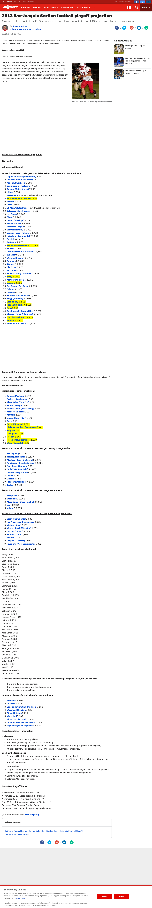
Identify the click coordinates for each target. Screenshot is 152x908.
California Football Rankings (17, 834)
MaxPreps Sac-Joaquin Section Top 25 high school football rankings (137, 61)
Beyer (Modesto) (15, 424)
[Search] (136, 7)
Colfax (10, 475)
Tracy (9, 276)
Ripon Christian (14, 713)
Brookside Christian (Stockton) (22, 706)
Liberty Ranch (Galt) (16, 417)
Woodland (12, 498)
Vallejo (10, 508)
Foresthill (11, 700)
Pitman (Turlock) (15, 304)
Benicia (10, 248)
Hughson (11, 430)
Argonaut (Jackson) (16, 182)
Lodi (9, 504)
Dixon (10, 217)
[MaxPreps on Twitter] (142, 1)
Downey (11, 292)
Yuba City (11, 254)
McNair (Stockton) (15, 279)
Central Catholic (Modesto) (20, 179)
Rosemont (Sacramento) (18, 439)
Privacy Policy (21, 898)
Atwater (11, 264)
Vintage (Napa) (14, 525)
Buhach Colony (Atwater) (19, 273)
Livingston (12, 433)
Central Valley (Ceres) (17, 472)
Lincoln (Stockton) (15, 317)
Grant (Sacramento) (16, 518)
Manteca (11, 414)
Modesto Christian (16, 411)
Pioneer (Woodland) (16, 481)
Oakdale (11, 239)
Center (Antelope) (15, 220)
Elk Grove (11, 267)
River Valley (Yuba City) (18, 402)
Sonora (10, 537)
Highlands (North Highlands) (20, 725)
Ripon (10, 204)
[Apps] (129, 7)
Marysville (12, 495)
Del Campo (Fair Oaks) (17, 285)
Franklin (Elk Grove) (16, 323)
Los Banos (12, 214)
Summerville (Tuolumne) (19, 185)
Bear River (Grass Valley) (19, 198)
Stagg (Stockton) (15, 298)
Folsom (10, 289)
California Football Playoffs (71, 831)
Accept (104, 896)
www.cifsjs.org (32, 814)
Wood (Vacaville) (15, 442)
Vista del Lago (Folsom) (18, 232)
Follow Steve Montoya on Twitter (26, 29)
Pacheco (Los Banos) (17, 399)
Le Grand (11, 703)
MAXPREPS (7, 2)
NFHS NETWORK (28, 2)
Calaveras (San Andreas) (18, 210)
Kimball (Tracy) (14, 534)
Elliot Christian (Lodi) (17, 719)
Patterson (11, 242)
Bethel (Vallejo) (14, 405)
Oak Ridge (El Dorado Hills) (20, 310)
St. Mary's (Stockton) (17, 207)
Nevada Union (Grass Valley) (20, 408)
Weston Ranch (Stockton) (19, 528)
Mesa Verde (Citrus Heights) (20, 501)
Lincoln (10, 478)
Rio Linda (11, 270)
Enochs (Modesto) (15, 395)
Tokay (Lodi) (13, 453)
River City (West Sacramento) (21, 543)
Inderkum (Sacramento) (18, 235)
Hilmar (10, 192)
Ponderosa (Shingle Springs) (21, 462)
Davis (9, 420)
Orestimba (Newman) (17, 466)
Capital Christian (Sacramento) (21, 176)
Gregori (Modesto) (16, 540)
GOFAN (17, 2)
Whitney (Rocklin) (15, 257)
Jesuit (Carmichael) (16, 456)
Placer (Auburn (14, 223)
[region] (76, 897)
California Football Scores (16, 831)
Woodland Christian (16, 709)
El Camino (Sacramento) (18, 245)
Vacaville (11, 282)
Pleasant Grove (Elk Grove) (20, 314)
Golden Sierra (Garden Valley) (21, 722)
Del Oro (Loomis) (15, 531)
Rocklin (10, 436)
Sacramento (12, 195)
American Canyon (15, 226)
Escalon (10, 201)
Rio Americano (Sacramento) (21, 521)
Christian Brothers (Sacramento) (22, 427)
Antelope (11, 260)
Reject (121, 896)
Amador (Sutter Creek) (18, 189)
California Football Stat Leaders (43, 831)
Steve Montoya (20, 26)
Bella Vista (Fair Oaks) (17, 469)
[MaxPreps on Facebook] (136, 1)
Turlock (10, 484)
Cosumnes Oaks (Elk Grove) (20, 251)
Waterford (12, 716)
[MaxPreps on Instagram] (148, 1)
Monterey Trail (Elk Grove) (20, 459)
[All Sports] (93, 7)
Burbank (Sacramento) (18, 295)
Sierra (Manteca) (15, 229)
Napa (9, 307)
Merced (10, 320)
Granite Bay (12, 301)
